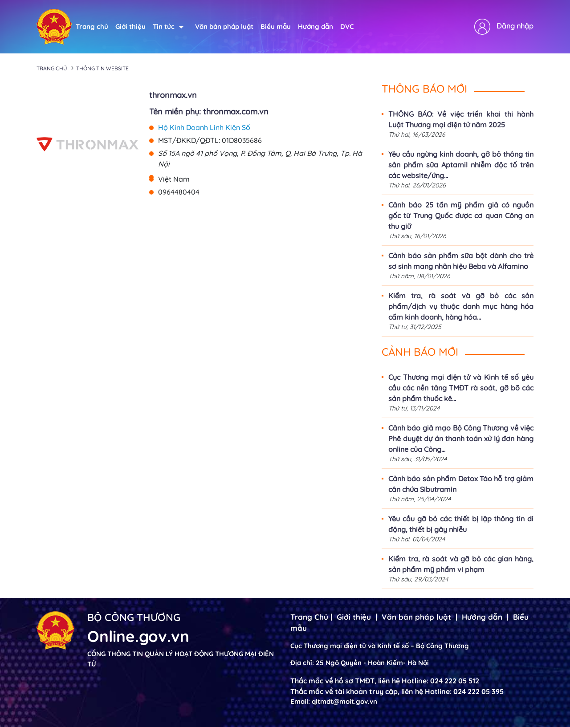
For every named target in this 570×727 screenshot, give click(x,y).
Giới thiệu (130, 26)
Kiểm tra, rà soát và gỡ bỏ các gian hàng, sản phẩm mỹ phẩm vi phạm (460, 564)
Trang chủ (92, 26)
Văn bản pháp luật (224, 26)
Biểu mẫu (276, 26)
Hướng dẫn (315, 26)
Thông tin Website (102, 68)
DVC (347, 26)
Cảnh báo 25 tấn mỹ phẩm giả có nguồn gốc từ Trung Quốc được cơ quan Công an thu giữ (460, 215)
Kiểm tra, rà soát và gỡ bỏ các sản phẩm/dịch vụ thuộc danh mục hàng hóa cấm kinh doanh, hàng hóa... (460, 306)
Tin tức (168, 26)
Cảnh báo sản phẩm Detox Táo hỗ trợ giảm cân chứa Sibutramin (460, 484)
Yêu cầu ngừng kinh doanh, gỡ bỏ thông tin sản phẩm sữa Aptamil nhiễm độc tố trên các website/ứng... (460, 165)
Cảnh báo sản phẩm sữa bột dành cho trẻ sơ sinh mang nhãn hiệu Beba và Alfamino (460, 261)
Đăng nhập (515, 25)
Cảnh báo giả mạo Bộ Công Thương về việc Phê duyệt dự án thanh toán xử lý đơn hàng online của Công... (460, 438)
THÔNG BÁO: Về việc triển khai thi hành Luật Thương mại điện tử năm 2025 (460, 119)
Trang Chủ (309, 616)
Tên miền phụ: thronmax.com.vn (209, 111)
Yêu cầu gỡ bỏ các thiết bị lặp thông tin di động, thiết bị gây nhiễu (460, 524)
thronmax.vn (173, 95)
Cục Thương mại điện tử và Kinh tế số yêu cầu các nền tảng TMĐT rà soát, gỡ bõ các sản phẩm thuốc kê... (460, 388)
